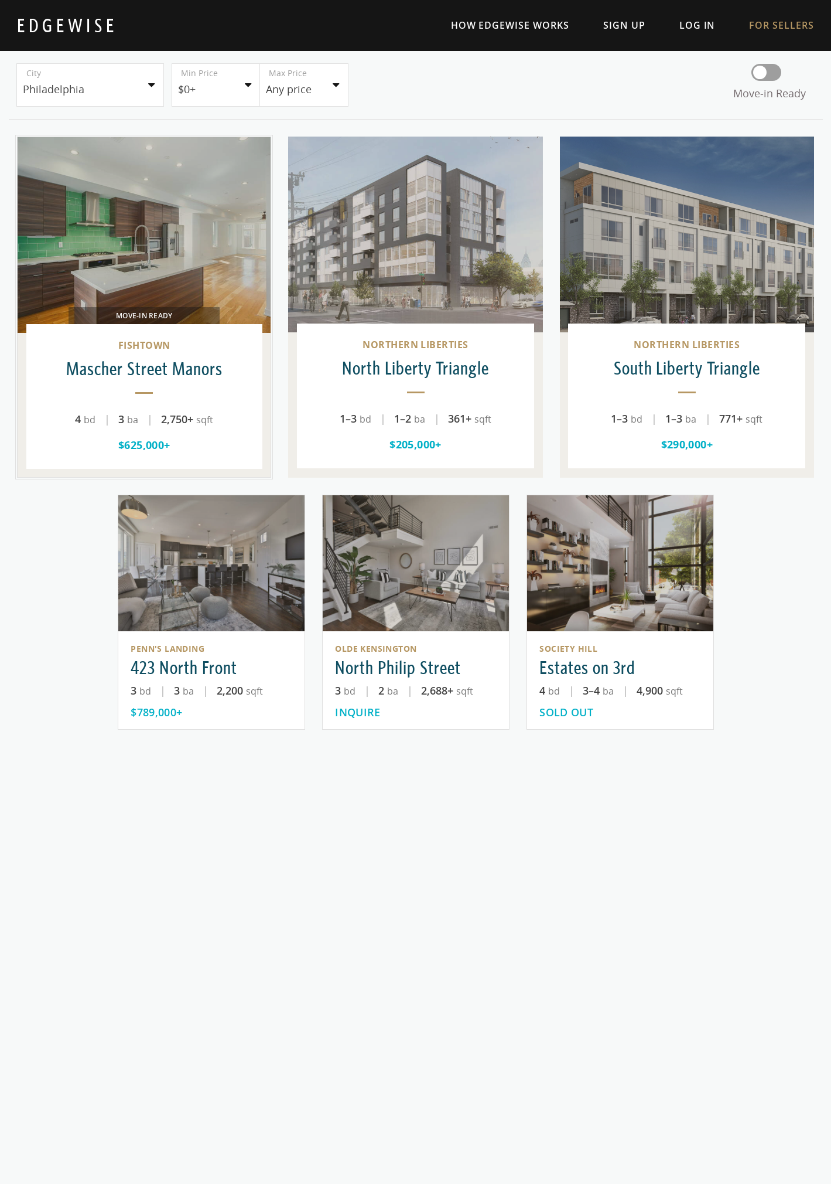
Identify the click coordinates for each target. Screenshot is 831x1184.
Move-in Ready (769, 93)
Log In (686, 25)
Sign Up (612, 25)
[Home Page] (67, 25)
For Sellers (769, 25)
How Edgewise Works (498, 25)
